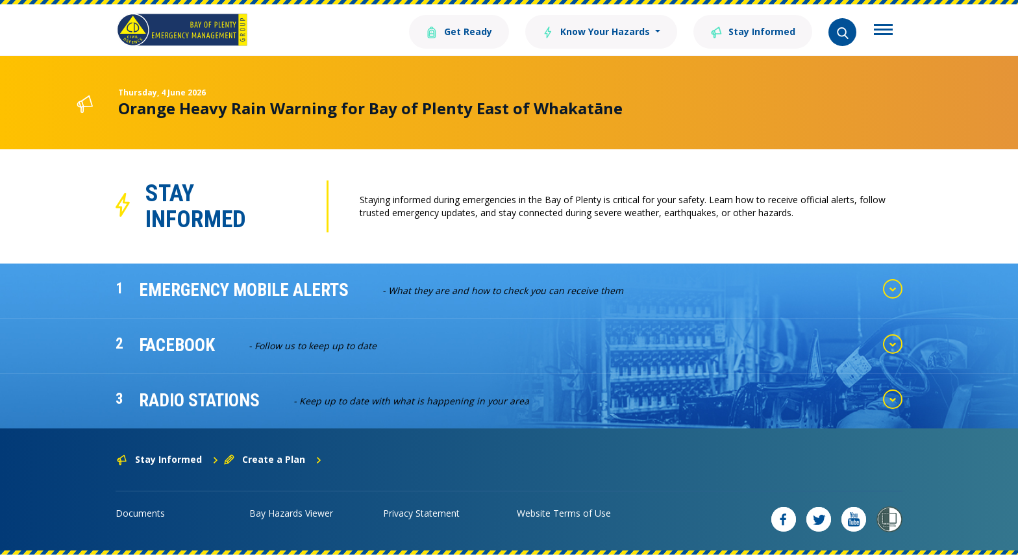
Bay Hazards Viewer (291, 513)
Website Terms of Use (564, 513)
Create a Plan (273, 459)
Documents (140, 513)
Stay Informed (752, 31)
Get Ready (459, 31)
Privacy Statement (421, 513)
